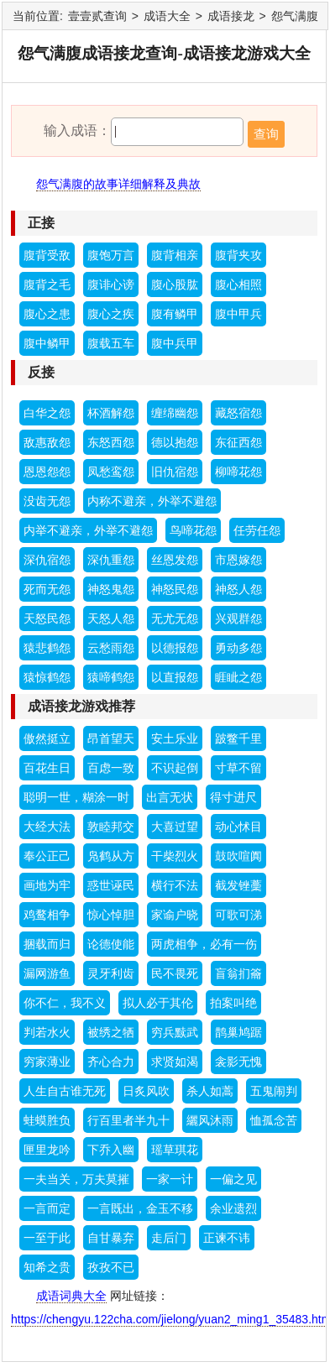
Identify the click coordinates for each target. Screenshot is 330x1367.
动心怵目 (238, 826)
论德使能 (110, 944)
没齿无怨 (47, 501)
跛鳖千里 (238, 738)
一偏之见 (233, 1179)
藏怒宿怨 (238, 413)
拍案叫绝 (233, 1003)
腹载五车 (110, 343)
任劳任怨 (256, 530)
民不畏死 (174, 973)
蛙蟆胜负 (47, 1120)
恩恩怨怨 (47, 471)
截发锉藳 (238, 885)
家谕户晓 (174, 914)
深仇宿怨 (47, 559)
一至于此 (47, 1237)
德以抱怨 (174, 442)
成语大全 (167, 16)
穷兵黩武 (174, 1032)
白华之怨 (47, 413)
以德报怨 (174, 648)
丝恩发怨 (174, 559)
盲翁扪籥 (238, 973)
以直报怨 (174, 677)
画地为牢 (47, 885)
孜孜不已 (110, 1267)
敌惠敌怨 (47, 442)
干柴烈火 (174, 856)
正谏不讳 (226, 1237)
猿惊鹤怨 (47, 677)
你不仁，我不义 (65, 1003)
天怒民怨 (47, 618)
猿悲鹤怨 (47, 648)
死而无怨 (47, 589)
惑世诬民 (110, 885)
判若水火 (47, 1032)
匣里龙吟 (47, 1149)
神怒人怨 (238, 589)
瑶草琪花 (174, 1149)
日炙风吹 (146, 1091)
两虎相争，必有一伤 (204, 944)
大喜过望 (174, 826)
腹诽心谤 (110, 284)
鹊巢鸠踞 (238, 1032)
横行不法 (174, 885)
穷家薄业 (47, 1061)
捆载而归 (47, 944)
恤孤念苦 (273, 1120)
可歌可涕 (238, 914)
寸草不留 (238, 768)
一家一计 (169, 1179)
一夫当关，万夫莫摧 (76, 1179)
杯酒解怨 (110, 413)
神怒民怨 (174, 589)
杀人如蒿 (209, 1091)
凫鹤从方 (110, 856)
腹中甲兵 (238, 314)
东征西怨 (238, 442)
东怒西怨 (110, 442)
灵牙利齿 (110, 973)
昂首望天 (110, 738)
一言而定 (47, 1208)
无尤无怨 (174, 618)
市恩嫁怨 (238, 559)
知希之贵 (47, 1267)
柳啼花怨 (238, 471)
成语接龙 (230, 16)
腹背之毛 (47, 284)
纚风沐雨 (209, 1120)
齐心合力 (110, 1061)
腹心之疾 (110, 314)
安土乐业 (174, 738)
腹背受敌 (47, 255)
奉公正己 (47, 856)
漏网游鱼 (47, 973)
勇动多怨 (238, 648)
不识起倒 (174, 768)
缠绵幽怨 (174, 413)
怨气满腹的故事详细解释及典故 (118, 183)
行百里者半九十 (128, 1120)
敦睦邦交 (110, 826)
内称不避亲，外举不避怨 (152, 501)
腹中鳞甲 (47, 343)
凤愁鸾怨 (110, 471)
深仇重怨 (110, 559)
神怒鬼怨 (110, 589)
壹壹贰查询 (97, 16)
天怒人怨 (110, 618)
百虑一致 (110, 768)
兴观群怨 (238, 618)
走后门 (168, 1237)
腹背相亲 (174, 255)
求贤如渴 (174, 1061)
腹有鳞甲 (174, 314)
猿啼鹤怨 (110, 677)
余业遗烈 (233, 1208)
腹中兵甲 (174, 343)
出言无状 (169, 797)
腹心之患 (47, 314)
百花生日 (47, 768)
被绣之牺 (110, 1032)
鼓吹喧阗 (238, 856)
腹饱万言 (110, 255)
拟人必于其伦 (158, 1003)
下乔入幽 (110, 1149)
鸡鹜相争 (47, 914)
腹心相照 (238, 284)
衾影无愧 (238, 1061)
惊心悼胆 (110, 914)
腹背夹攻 (238, 255)
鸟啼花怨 (193, 530)
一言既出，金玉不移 (140, 1208)
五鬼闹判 (273, 1091)
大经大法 (47, 826)
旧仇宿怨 (174, 471)
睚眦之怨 (238, 677)
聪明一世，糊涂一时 (76, 797)
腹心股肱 (174, 284)
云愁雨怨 (110, 648)
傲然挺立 (47, 738)
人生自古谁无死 (65, 1091)
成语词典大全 (71, 1295)
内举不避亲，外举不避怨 (88, 530)
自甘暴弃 (110, 1237)
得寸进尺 (233, 797)
